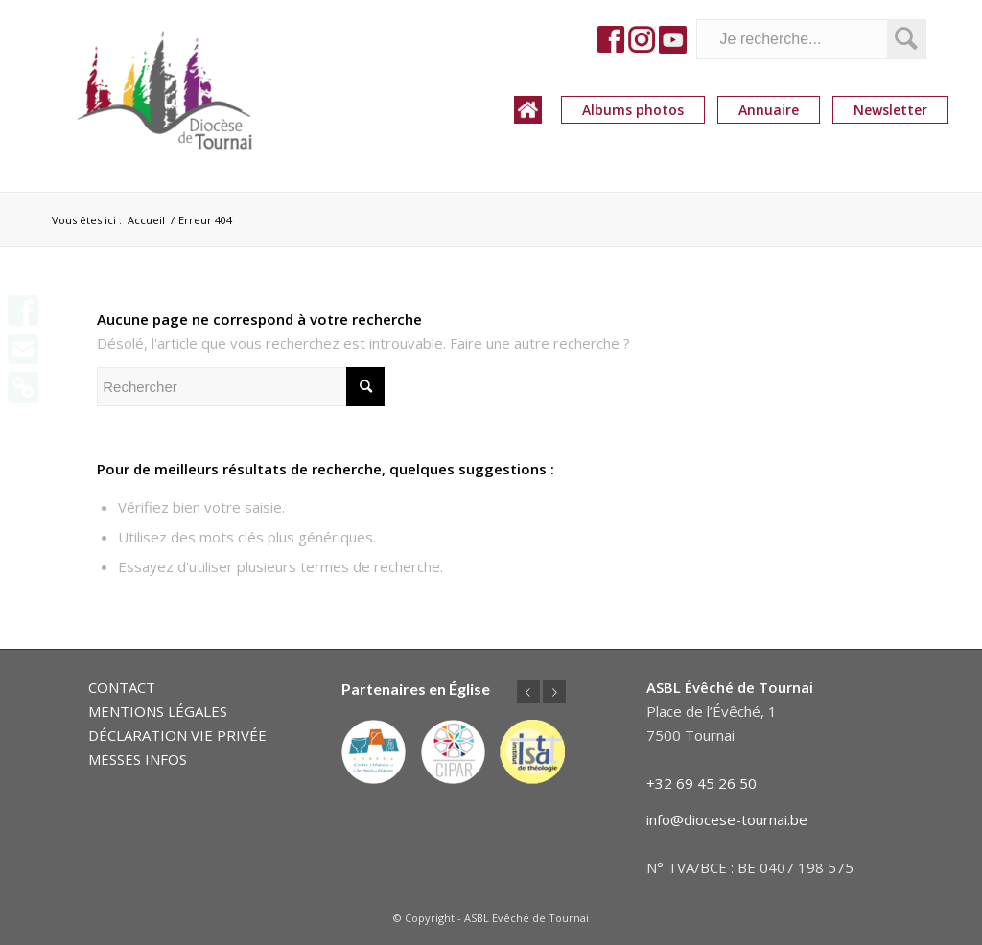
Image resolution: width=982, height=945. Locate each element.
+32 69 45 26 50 (701, 783)
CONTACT (121, 687)
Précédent (528, 691)
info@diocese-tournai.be (726, 819)
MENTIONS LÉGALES (157, 711)
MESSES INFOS (137, 759)
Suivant (554, 691)
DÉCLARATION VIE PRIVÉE (177, 735)
